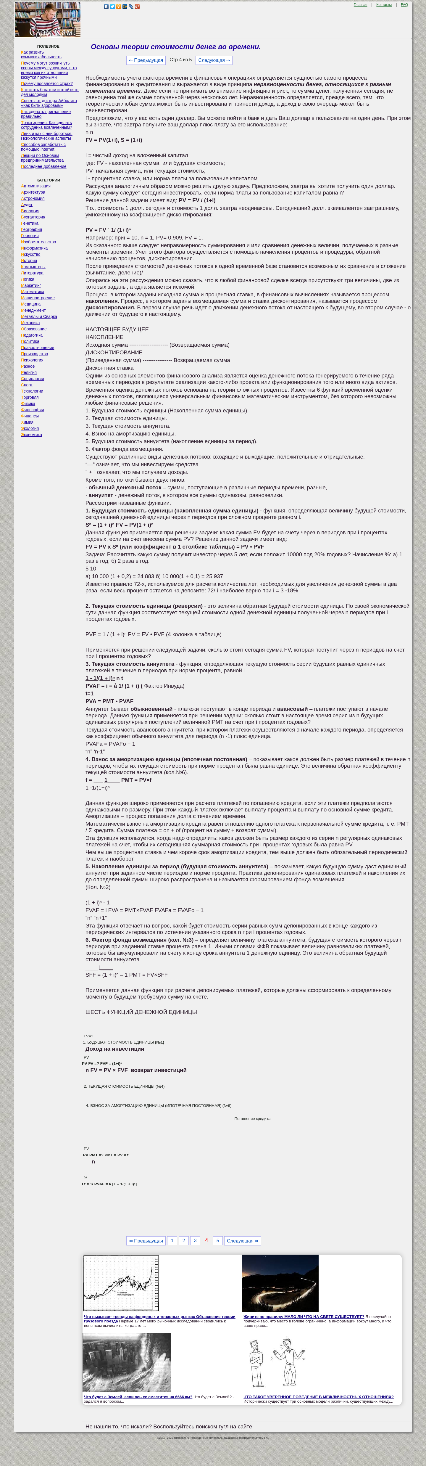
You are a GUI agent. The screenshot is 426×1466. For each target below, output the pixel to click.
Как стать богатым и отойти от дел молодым (50, 92)
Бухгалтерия (33, 217)
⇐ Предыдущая (146, 60)
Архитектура (33, 192)
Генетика (29, 223)
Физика (28, 403)
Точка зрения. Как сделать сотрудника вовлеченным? (46, 125)
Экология (30, 428)
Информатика (34, 248)
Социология (32, 378)
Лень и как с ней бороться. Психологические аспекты (46, 136)
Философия (32, 409)
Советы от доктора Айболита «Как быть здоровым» (49, 103)
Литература (32, 273)
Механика (30, 322)
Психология (32, 360)
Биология (30, 210)
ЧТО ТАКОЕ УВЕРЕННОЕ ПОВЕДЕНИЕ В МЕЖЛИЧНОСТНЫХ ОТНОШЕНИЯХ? (318, 1397)
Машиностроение (38, 297)
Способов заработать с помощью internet (43, 147)
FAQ (404, 5)
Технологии (32, 391)
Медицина (31, 304)
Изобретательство (38, 241)
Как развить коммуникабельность (41, 54)
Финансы (30, 416)
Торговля (30, 397)
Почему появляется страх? (47, 83)
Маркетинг (31, 285)
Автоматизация (36, 186)
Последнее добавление (44, 166)
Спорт (27, 384)
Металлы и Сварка (39, 316)
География (31, 229)
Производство (34, 353)
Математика (32, 291)
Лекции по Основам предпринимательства (42, 158)
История (29, 260)
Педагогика (32, 335)
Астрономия (33, 198)
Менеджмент (33, 310)
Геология (30, 235)
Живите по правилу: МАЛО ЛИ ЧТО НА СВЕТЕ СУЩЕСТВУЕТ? (303, 1316)
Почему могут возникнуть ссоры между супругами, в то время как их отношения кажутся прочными (49, 70)
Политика (30, 341)
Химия (27, 422)
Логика (27, 279)
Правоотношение (37, 347)
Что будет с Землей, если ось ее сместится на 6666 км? (138, 1397)
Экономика (31, 434)
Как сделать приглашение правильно (46, 114)
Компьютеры (33, 266)
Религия (29, 372)
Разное (28, 366)
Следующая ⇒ (214, 60)
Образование (34, 329)
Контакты (384, 5)
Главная (360, 5)
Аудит (27, 204)
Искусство (31, 254)
